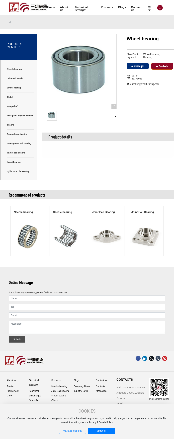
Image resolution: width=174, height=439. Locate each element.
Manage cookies (72, 430)
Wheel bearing (151, 54)
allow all (101, 430)
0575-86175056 (137, 77)
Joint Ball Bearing (103, 212)
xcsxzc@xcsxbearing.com (145, 83)
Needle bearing (23, 212)
